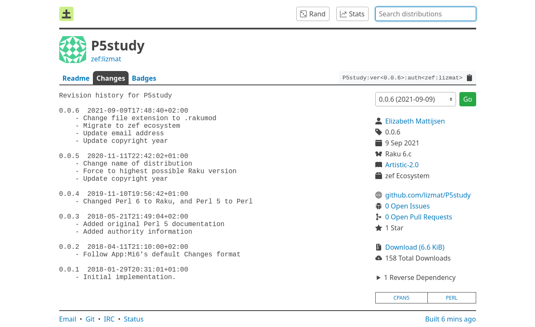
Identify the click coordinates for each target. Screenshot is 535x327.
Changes (110, 78)
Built (450, 319)
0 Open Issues (407, 206)
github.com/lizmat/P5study (428, 195)
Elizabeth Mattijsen (415, 121)
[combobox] (425, 14)
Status (134, 319)
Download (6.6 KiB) (415, 247)
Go (467, 99)
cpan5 (401, 297)
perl (452, 297)
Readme (76, 78)
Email (67, 319)
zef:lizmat (106, 58)
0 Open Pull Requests (419, 217)
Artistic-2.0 (402, 164)
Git (90, 319)
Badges (144, 78)
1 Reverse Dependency (420, 277)
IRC (109, 319)
